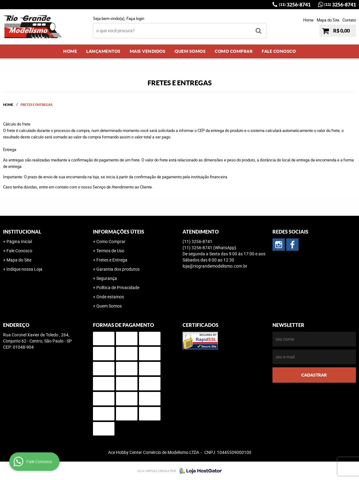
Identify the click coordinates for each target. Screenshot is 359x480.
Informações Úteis (118, 231)
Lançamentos (103, 51)
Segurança (106, 278)
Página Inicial (19, 241)
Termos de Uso (110, 251)
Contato (349, 20)
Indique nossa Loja (24, 269)
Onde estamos (110, 297)
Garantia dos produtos (118, 269)
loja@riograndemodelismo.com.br (215, 266)
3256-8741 (295, 4)
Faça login (135, 18)
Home (308, 20)
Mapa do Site (328, 20)
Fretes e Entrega (111, 260)
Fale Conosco (279, 51)
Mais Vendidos (148, 51)
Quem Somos (190, 51)
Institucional (22, 231)
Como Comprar (234, 51)
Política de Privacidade (117, 287)
